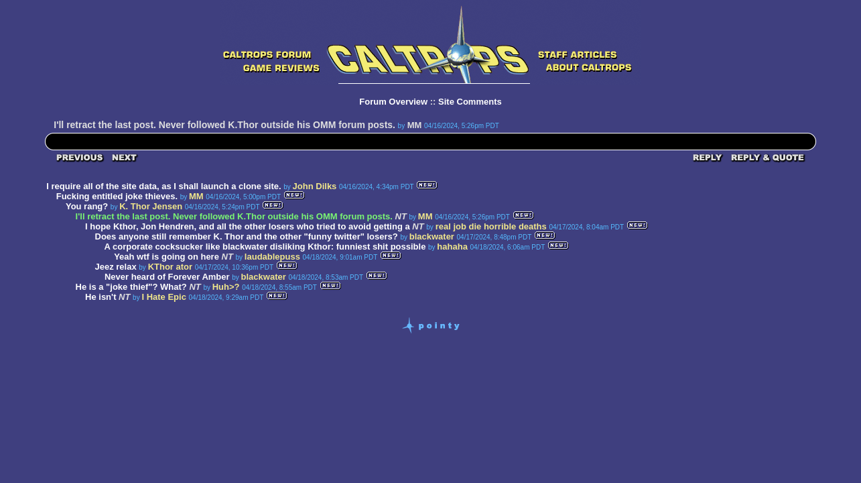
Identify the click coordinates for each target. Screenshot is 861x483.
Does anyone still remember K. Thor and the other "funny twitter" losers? (246, 236)
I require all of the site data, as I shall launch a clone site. (163, 186)
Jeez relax (116, 267)
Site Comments (470, 102)
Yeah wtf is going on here (166, 257)
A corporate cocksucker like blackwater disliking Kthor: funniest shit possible (264, 246)
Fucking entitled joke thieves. (117, 196)
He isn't (100, 297)
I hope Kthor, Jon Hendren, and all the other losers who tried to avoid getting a (247, 226)
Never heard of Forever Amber (167, 277)
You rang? (87, 206)
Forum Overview (393, 102)
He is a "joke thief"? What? (131, 287)
